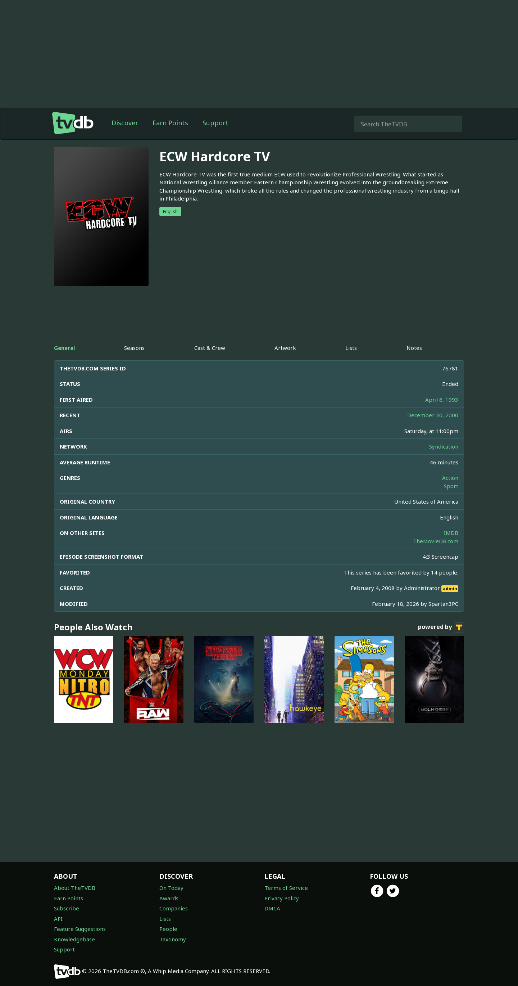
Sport (451, 486)
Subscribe (66, 908)
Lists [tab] (351, 347)
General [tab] (64, 347)
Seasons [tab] (134, 347)
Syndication (443, 446)
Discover (125, 122)
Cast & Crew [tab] (209, 347)
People (168, 928)
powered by (441, 627)
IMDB (451, 532)
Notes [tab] (414, 347)
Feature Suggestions (80, 928)
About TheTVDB (74, 887)
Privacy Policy (281, 898)
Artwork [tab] (285, 347)
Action (450, 477)
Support (215, 122)
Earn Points (170, 122)
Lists (165, 918)
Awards (168, 898)
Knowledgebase (74, 939)
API (58, 918)
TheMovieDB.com (435, 541)
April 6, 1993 (441, 399)
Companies (173, 908)
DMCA (272, 908)
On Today (171, 887)
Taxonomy (172, 939)
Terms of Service (286, 887)
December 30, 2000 (432, 415)
